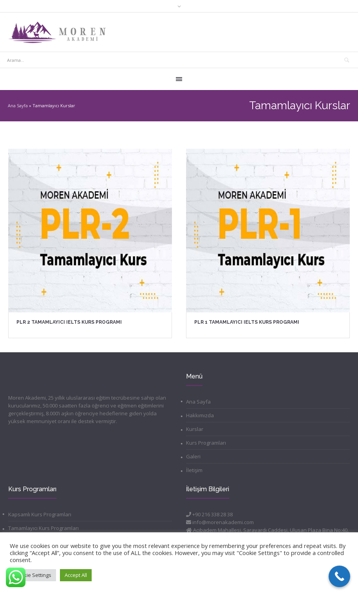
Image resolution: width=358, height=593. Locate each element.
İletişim (194, 470)
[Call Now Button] (339, 576)
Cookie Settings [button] (32, 575)
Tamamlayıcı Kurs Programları (43, 528)
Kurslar (194, 429)
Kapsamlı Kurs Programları (39, 514)
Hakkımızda (200, 415)
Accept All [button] (76, 575)
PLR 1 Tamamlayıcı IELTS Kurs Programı (246, 322)
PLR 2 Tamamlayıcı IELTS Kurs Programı (69, 322)
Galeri (193, 456)
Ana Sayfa (18, 105)
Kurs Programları (206, 442)
